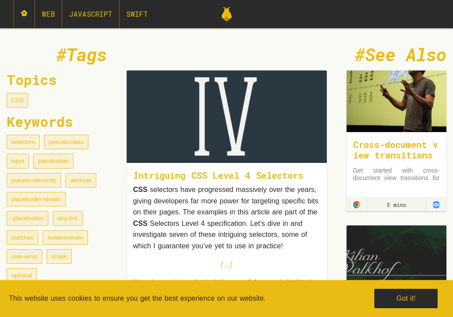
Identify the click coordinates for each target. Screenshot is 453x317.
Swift (137, 13)
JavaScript (90, 13)
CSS (17, 100)
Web (48, 13)
